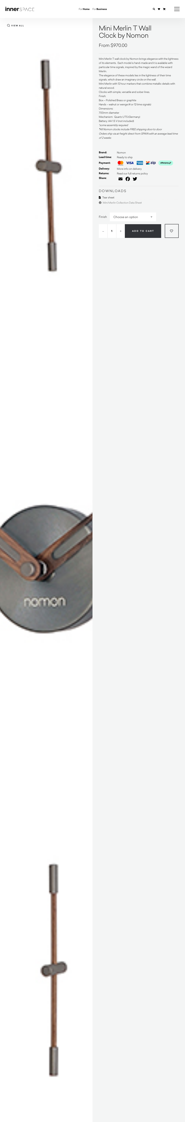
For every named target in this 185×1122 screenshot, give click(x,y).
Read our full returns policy (132, 173)
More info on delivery (129, 168)
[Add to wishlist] (172, 231)
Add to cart (143, 231)
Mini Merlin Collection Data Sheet (120, 202)
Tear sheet (106, 197)
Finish (103, 217)
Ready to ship (125, 157)
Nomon (121, 152)
